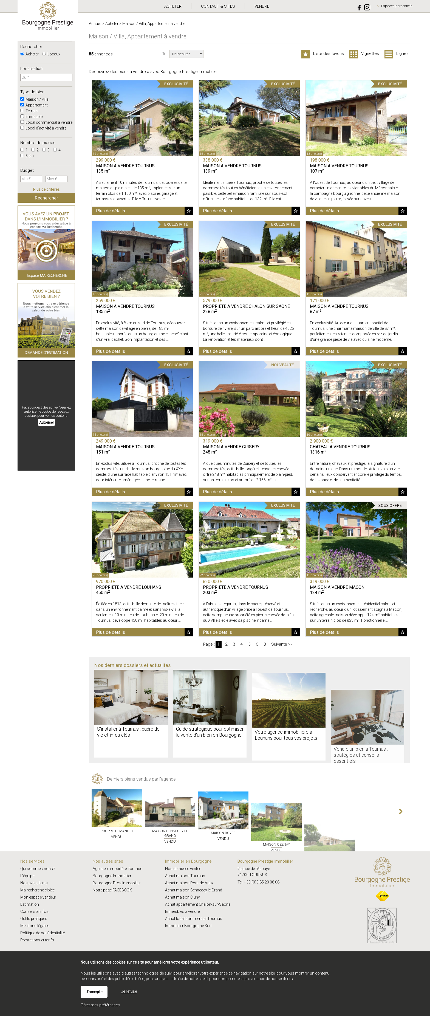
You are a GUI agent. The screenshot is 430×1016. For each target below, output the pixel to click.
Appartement (34, 105)
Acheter (29, 54)
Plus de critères (46, 189)
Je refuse (129, 991)
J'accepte (94, 992)
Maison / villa (34, 99)
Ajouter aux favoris (189, 211)
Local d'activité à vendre (43, 128)
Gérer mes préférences (100, 1005)
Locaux (51, 54)
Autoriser (46, 422)
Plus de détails (110, 210)
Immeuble (31, 116)
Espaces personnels (396, 6)
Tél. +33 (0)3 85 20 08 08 (258, 882)
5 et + (27, 156)
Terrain (29, 111)
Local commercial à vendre (46, 122)
